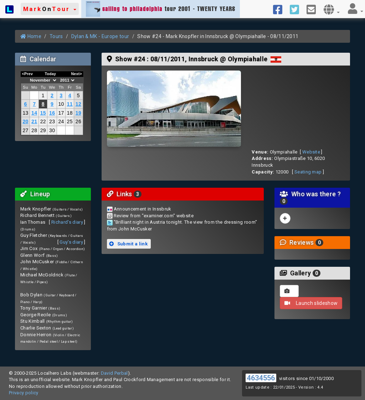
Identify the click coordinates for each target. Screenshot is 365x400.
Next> (76, 74)
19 (78, 113)
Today (50, 74)
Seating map (308, 172)
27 (25, 130)
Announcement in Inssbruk (142, 209)
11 (70, 104)
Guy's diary (71, 242)
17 (61, 113)
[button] (50, 9)
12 (78, 104)
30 (52, 130)
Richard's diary (67, 222)
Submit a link (128, 243)
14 (34, 113)
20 (25, 121)
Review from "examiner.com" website (154, 215)
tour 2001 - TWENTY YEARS (160, 9)
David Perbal (114, 373)
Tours (56, 36)
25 (70, 121)
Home (30, 36)
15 (43, 113)
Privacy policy (23, 392)
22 (43, 121)
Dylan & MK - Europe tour (100, 36)
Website (311, 152)
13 (25, 113)
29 (43, 130)
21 (34, 121)
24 (61, 121)
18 (70, 113)
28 (34, 130)
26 (78, 121)
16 (52, 113)
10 (61, 104)
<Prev (27, 74)
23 (52, 121)
